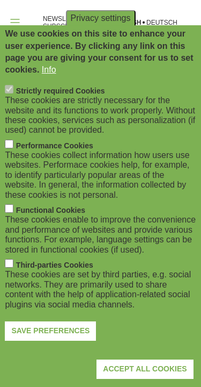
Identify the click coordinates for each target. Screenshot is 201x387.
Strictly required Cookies (60, 113)
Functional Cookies (50, 232)
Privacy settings (100, 40)
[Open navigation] (15, 22)
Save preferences (50, 352)
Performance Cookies (54, 167)
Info (49, 92)
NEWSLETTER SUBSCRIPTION (67, 22)
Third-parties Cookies (54, 287)
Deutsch (161, 22)
